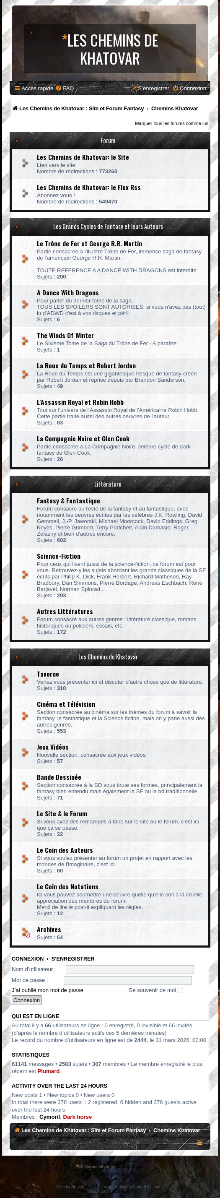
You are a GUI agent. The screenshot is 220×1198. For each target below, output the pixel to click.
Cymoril (49, 1117)
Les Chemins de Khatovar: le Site (83, 157)
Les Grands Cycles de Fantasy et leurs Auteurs (108, 226)
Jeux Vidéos (53, 747)
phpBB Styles (130, 1166)
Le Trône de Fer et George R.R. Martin (89, 243)
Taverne (48, 674)
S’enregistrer (73, 959)
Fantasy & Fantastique (68, 500)
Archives (49, 929)
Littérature (108, 483)
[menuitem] (64, 88)
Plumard (49, 1071)
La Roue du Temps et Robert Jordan (86, 365)
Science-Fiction (58, 556)
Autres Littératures (65, 611)
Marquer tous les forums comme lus (171, 123)
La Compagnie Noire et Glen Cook (83, 438)
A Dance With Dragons (68, 292)
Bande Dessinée (59, 777)
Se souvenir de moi (156, 990)
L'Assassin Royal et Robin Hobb (80, 402)
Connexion (28, 959)
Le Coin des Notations (67, 886)
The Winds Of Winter (65, 335)
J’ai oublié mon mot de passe (47, 990)
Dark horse (77, 1117)
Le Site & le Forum (62, 813)
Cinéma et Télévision (66, 704)
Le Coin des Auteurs (65, 850)
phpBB (91, 1187)
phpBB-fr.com (121, 1191)
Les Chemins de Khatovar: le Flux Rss (89, 187)
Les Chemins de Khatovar (108, 656)
